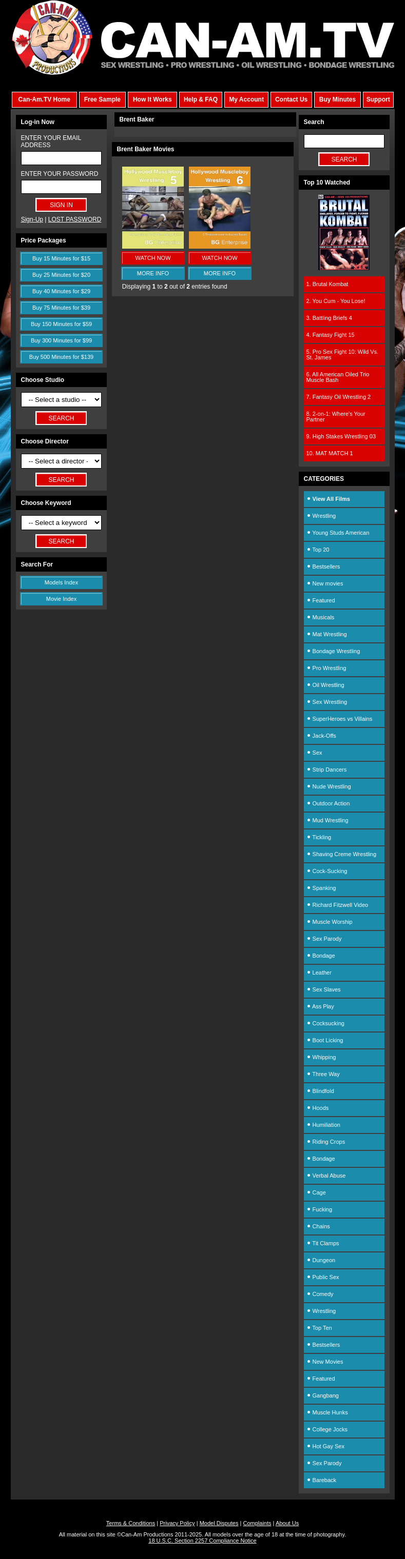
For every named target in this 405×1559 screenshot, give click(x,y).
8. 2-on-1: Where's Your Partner (335, 416)
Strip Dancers (326, 769)
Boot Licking (324, 1040)
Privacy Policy (177, 1523)
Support (378, 99)
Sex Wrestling (327, 702)
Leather (319, 972)
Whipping (321, 1057)
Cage (316, 1192)
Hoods (317, 1108)
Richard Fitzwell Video (337, 905)
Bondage (320, 956)
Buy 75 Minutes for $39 (61, 308)
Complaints (257, 1523)
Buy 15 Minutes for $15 (61, 258)
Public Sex (322, 1277)
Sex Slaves (323, 989)
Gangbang (322, 1395)
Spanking (321, 888)
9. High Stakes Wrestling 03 (341, 436)
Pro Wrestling (326, 668)
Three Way (323, 1074)
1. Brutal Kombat (327, 284)
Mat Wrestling (326, 634)
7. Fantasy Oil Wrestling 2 (338, 397)
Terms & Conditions (130, 1523)
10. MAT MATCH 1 (329, 453)
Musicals (320, 617)
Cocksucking (325, 1023)
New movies (324, 583)
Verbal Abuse (326, 1175)
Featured (320, 600)
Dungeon (321, 1260)
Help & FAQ (201, 99)
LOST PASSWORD (75, 219)
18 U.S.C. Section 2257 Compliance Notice (202, 1540)
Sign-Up (32, 219)
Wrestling (321, 516)
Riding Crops (325, 1142)
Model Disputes (219, 1523)
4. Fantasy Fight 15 (330, 335)
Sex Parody (324, 939)
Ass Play (320, 1006)
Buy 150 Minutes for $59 (61, 324)
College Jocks (327, 1429)
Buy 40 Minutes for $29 (61, 291)
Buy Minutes (337, 99)
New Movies (324, 1362)
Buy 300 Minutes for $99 (61, 340)
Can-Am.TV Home (44, 99)
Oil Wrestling (325, 685)
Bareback (321, 1480)
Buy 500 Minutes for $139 (61, 357)
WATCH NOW (152, 258)
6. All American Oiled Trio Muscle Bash (338, 377)
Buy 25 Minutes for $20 (61, 275)
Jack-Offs (321, 736)
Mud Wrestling (327, 820)
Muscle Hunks (327, 1412)
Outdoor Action (328, 803)
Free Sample (102, 99)
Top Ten (319, 1328)
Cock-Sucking (327, 871)
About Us (287, 1523)
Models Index (61, 582)
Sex (314, 753)
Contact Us (291, 99)
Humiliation (323, 1125)
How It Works (152, 99)
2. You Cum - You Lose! (335, 301)
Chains (318, 1226)
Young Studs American (338, 533)
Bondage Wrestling (333, 651)
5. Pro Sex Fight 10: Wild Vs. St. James (342, 354)
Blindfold (320, 1091)
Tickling (319, 837)
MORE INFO (153, 273)
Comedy (320, 1294)
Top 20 (318, 549)
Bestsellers (323, 566)
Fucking (319, 1209)
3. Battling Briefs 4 (329, 318)
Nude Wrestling (328, 786)
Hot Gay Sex (325, 1446)
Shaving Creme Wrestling (341, 854)
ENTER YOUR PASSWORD (60, 173)
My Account (246, 99)
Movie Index (61, 599)
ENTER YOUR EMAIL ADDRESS (51, 141)
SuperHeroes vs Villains (339, 719)
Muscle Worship (329, 922)
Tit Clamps (322, 1243)
